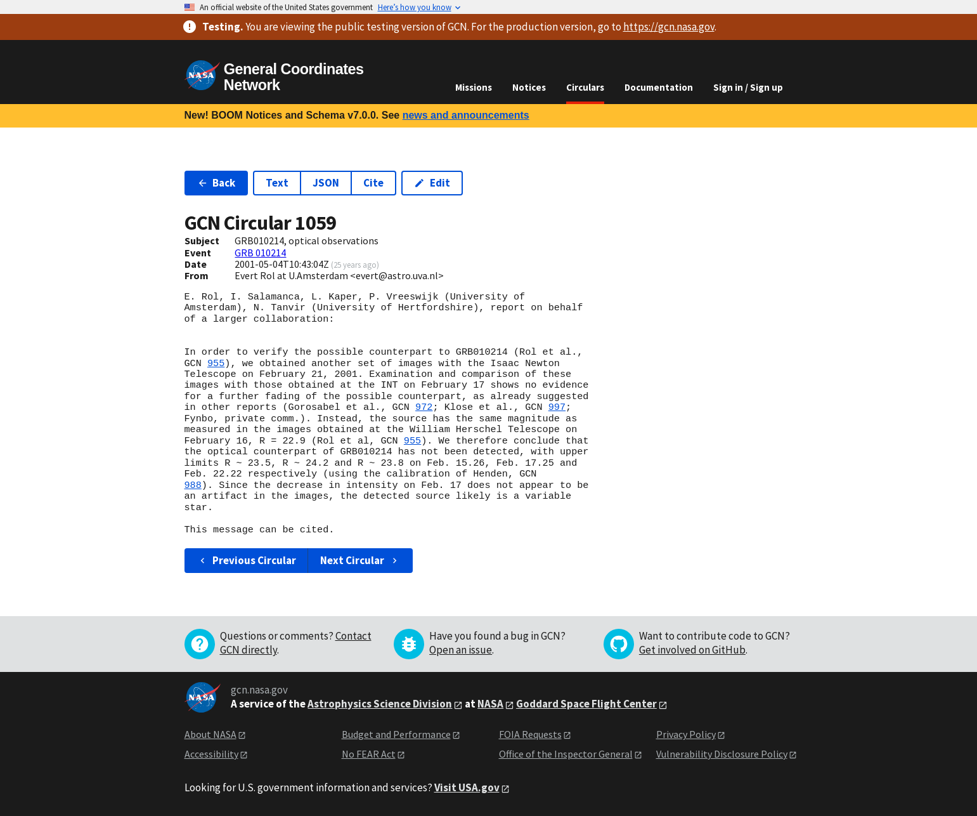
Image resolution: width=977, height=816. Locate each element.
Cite (373, 183)
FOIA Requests (530, 734)
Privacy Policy (686, 734)
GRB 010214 (260, 252)
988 (193, 485)
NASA (490, 704)
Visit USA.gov (467, 787)
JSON (326, 183)
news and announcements (466, 115)
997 (557, 407)
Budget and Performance (396, 734)
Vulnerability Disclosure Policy (721, 753)
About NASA (210, 734)
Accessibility (211, 753)
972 (423, 407)
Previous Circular (247, 560)
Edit (432, 183)
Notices (529, 87)
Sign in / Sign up (748, 87)
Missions (473, 87)
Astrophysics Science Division (379, 704)
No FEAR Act (369, 753)
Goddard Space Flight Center (586, 704)
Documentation (658, 87)
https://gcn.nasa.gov (669, 27)
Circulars (585, 87)
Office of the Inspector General (566, 753)
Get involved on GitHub (692, 650)
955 (215, 363)
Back (216, 183)
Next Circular (360, 560)
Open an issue (460, 650)
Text (277, 183)
